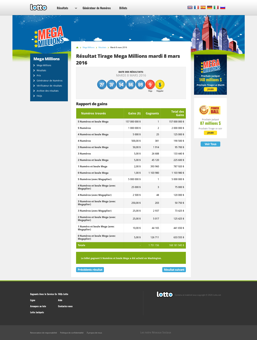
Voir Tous (210, 144)
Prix (39, 75)
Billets (123, 8)
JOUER (210, 89)
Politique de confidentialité (71, 333)
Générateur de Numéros (97, 8)
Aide (60, 300)
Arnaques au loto (38, 306)
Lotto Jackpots (37, 312)
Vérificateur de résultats (49, 85)
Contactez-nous (65, 306)
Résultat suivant (174, 269)
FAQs (39, 96)
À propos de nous (94, 333)
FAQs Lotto (63, 294)
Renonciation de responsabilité (43, 333)
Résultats (67, 8)
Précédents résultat (90, 269)
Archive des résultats (48, 90)
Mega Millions (44, 65)
